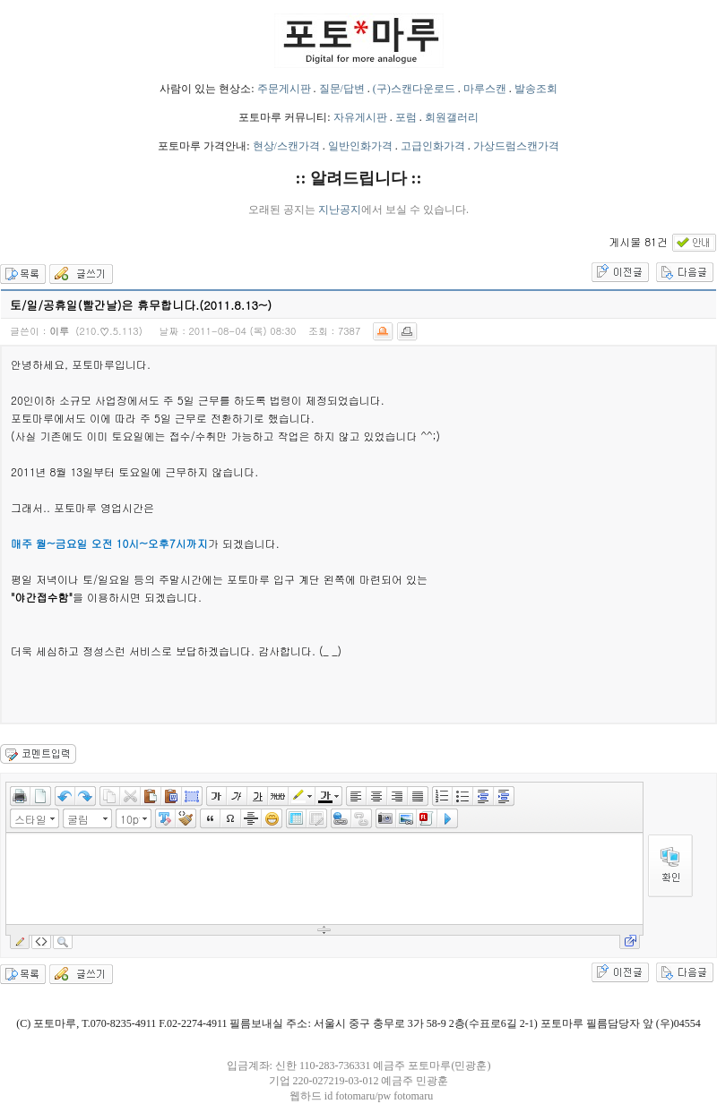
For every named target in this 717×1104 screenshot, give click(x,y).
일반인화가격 (360, 146)
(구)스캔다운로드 (414, 88)
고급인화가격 (433, 146)
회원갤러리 (452, 117)
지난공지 (339, 209)
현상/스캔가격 (286, 146)
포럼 (406, 117)
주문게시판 (284, 88)
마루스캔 (484, 88)
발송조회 (535, 88)
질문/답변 (342, 88)
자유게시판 (360, 117)
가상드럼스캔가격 (516, 146)
